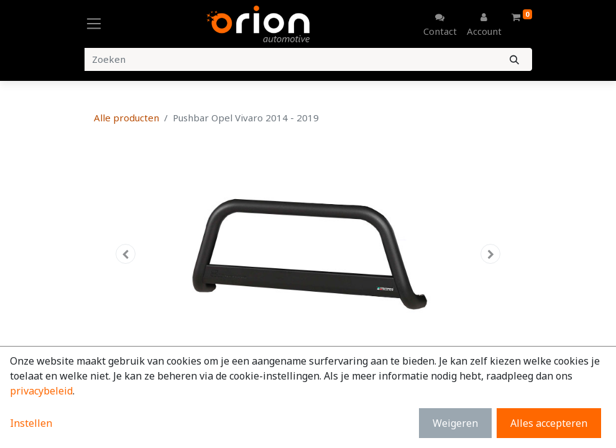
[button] (126, 254)
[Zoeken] (514, 59)
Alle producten (126, 117)
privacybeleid (41, 391)
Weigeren (455, 423)
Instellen (31, 423)
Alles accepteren (548, 423)
